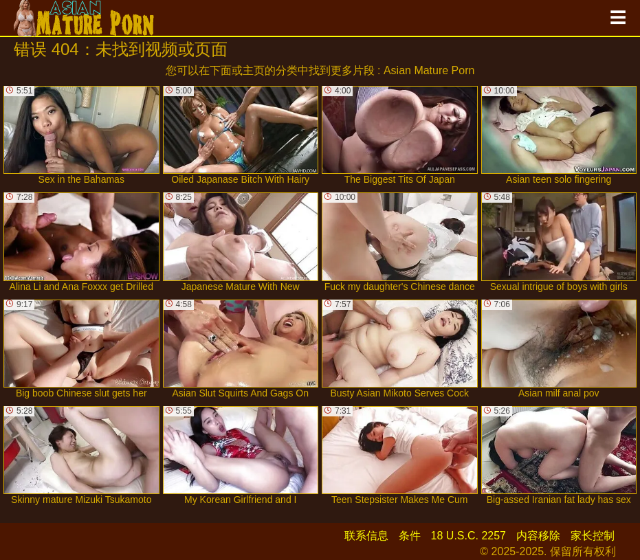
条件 (410, 535)
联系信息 (366, 535)
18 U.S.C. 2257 (468, 535)
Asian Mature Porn (429, 70)
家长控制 (593, 535)
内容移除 (538, 535)
